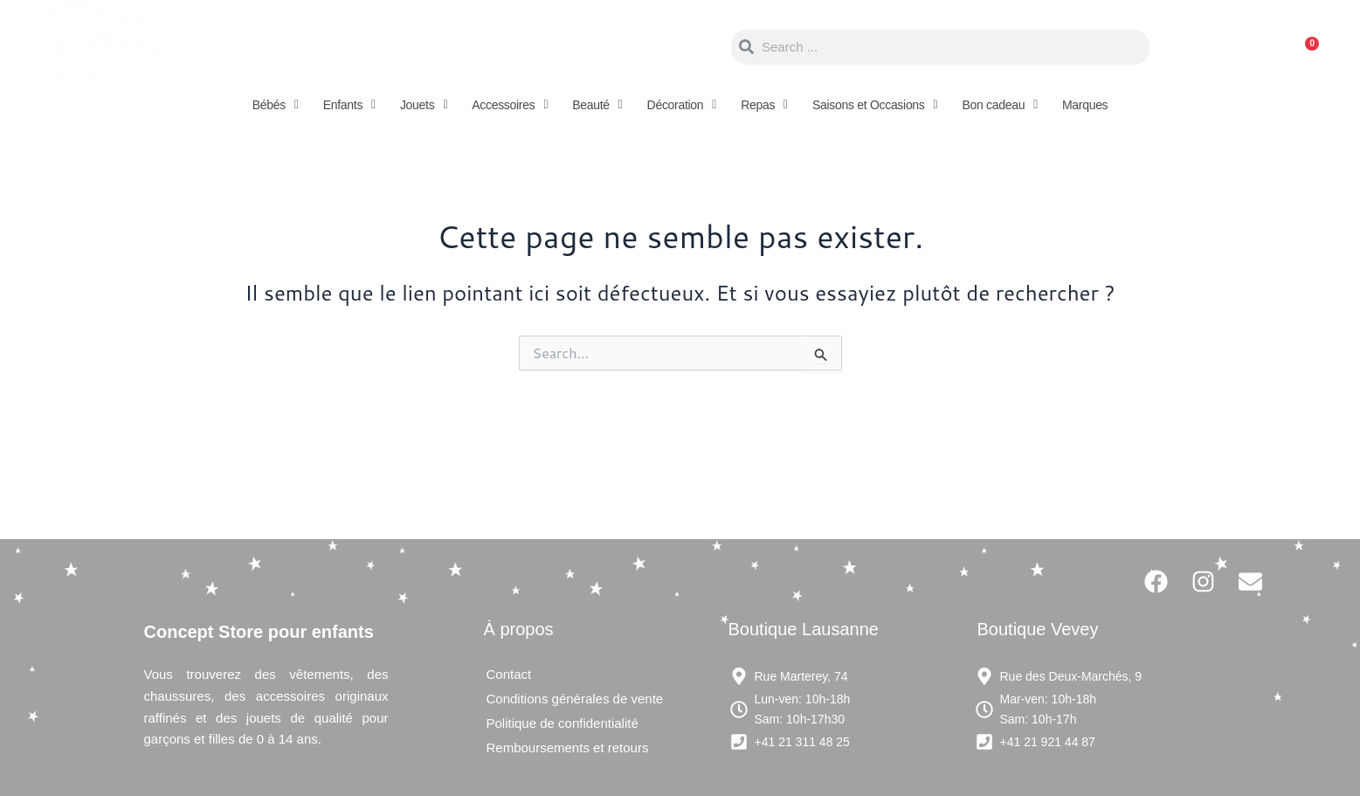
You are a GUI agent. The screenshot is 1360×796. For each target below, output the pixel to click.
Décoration (682, 105)
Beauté (597, 105)
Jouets (423, 105)
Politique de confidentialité (563, 723)
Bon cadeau (1000, 105)
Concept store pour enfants (376, 47)
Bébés (275, 105)
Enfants (349, 105)
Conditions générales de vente (575, 698)
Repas (764, 105)
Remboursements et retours (568, 747)
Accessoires (510, 105)
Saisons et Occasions (874, 105)
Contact (509, 674)
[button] (275, 105)
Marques (1085, 105)
